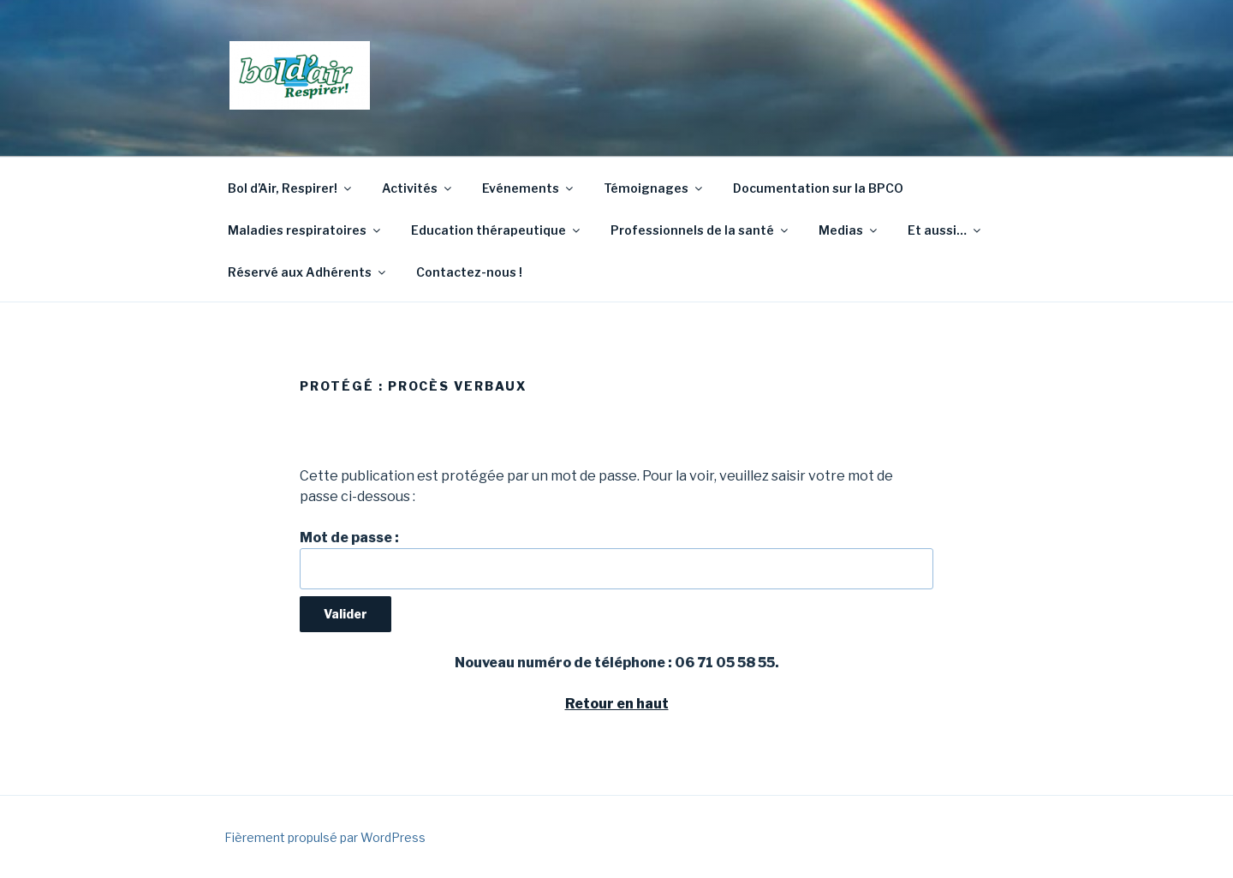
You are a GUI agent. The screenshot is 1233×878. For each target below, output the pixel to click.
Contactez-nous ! (469, 272)
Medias (849, 230)
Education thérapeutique (496, 230)
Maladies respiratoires (305, 230)
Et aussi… (945, 230)
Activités (418, 188)
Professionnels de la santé (700, 230)
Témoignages (654, 188)
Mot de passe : (616, 559)
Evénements (528, 188)
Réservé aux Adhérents (308, 272)
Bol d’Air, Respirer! (291, 188)
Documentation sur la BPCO (818, 188)
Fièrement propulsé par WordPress (325, 837)
